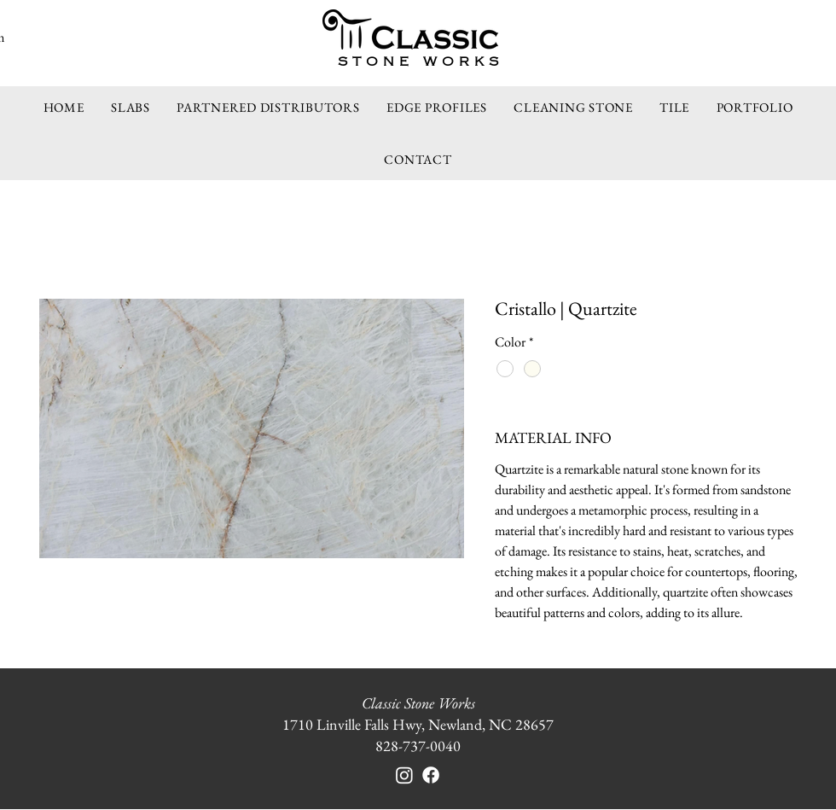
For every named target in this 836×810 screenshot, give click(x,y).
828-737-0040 (418, 745)
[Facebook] (431, 775)
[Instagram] (404, 775)
